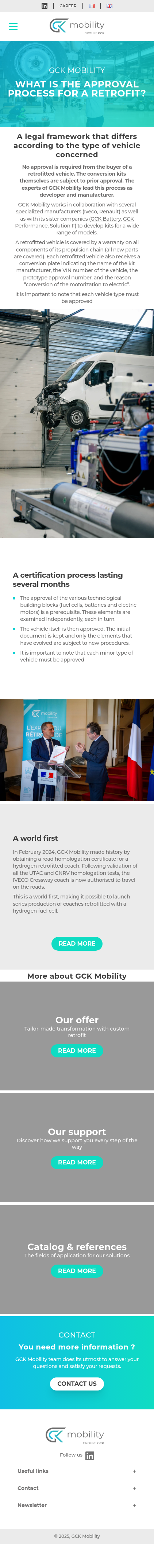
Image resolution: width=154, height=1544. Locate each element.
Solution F (62, 225)
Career (67, 5)
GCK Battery (106, 219)
